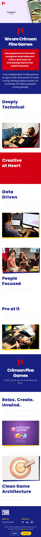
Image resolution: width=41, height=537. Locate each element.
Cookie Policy (23, 529)
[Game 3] (22, 21)
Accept (26, 533)
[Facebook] (23, 522)
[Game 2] (20, 21)
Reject (14, 533)
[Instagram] (32, 522)
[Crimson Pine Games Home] (3, 3)
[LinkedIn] (27, 522)
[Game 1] (18, 21)
